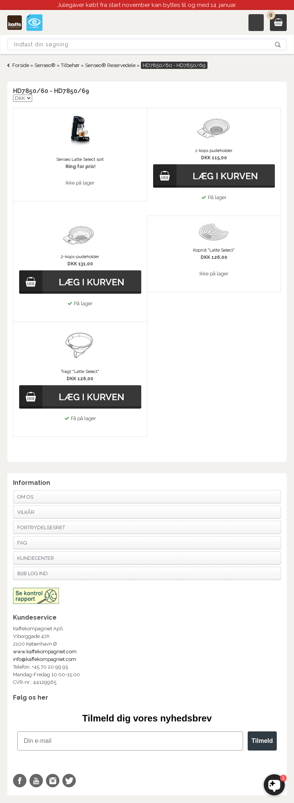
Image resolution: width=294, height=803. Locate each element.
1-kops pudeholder (213, 150)
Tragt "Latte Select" (80, 371)
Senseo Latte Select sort (80, 159)
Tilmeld (262, 741)
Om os (25, 497)
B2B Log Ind (32, 573)
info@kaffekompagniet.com (44, 659)
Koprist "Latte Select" (214, 250)
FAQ (22, 543)
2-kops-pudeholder (80, 256)
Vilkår (25, 512)
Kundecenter (35, 558)
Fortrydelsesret (41, 527)
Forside (20, 65)
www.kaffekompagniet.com (45, 651)
